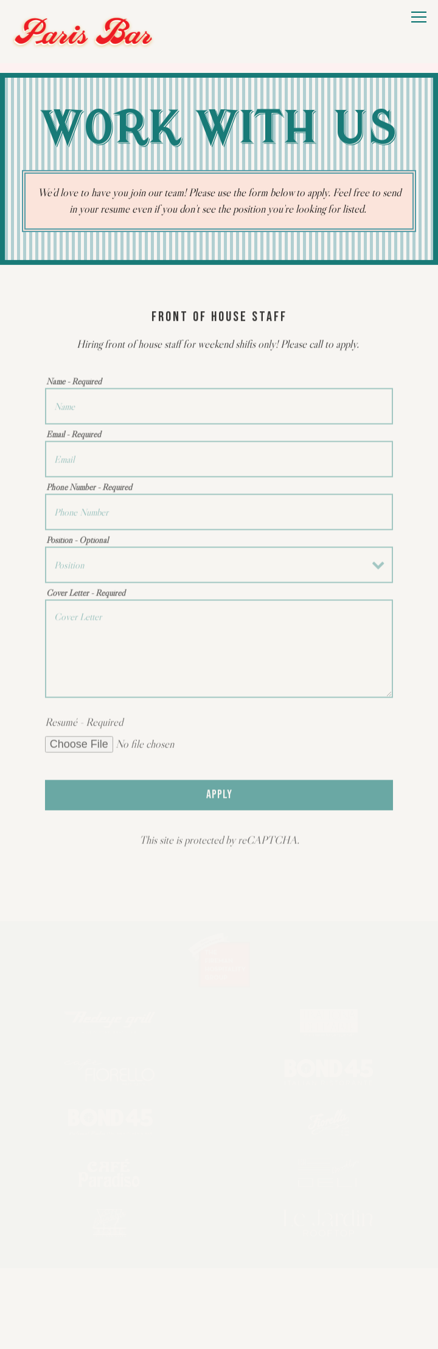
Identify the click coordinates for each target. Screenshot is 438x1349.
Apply (219, 799)
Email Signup (219, 1324)
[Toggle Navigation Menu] (419, 17)
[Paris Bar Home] (83, 31)
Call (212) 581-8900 (219, 1289)
